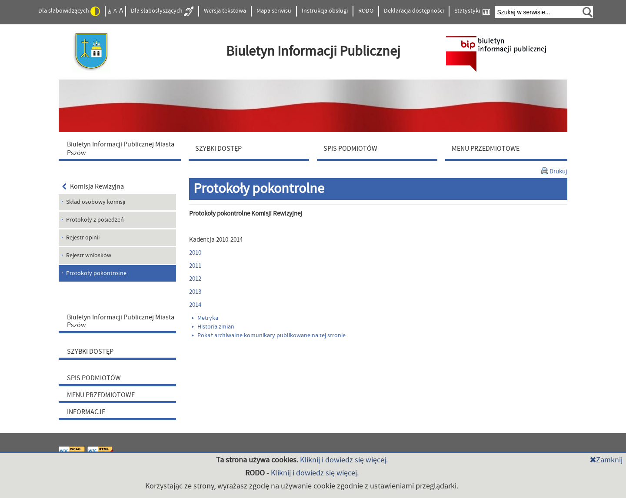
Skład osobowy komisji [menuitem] (95, 202)
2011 (195, 266)
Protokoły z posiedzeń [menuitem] (95, 220)
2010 (195, 253)
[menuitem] (122, 148)
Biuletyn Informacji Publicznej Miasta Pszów (120, 321)
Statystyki (472, 11)
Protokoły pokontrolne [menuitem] (96, 273)
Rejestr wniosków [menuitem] (88, 255)
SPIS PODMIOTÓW (94, 378)
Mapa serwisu (273, 11)
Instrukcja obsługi (325, 11)
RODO (365, 11)
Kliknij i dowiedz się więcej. (344, 460)
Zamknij (606, 460)
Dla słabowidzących (69, 11)
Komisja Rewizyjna (93, 186)
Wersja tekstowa (225, 11)
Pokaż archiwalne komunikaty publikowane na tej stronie (269, 335)
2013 (195, 292)
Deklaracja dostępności (414, 11)
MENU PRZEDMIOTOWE (101, 395)
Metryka (205, 318)
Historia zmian (213, 327)
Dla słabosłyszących (162, 11)
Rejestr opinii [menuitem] (83, 238)
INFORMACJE (86, 412)
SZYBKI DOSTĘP (90, 351)
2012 (195, 279)
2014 (195, 305)
